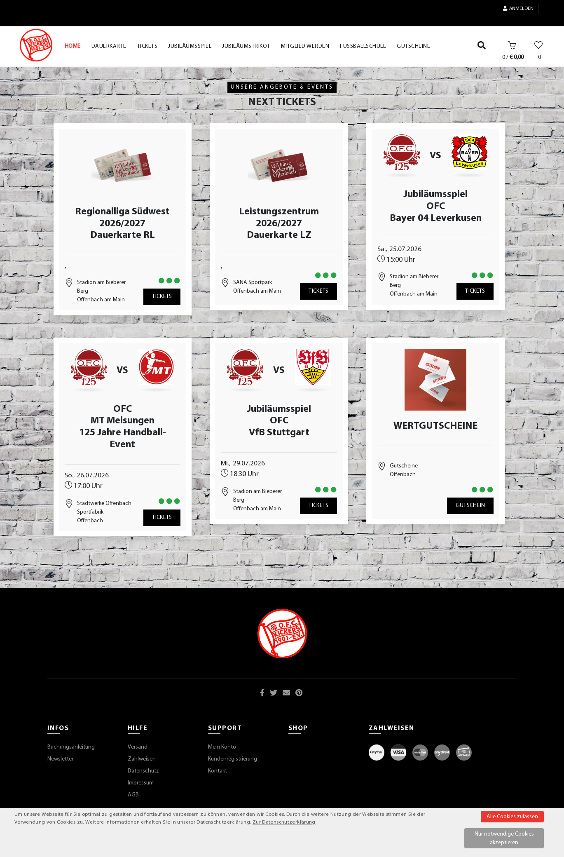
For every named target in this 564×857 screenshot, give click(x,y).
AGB (133, 795)
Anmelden (518, 8)
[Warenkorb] (512, 47)
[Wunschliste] (538, 47)
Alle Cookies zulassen (512, 817)
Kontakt (217, 771)
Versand (137, 747)
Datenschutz (143, 771)
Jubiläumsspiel (435, 195)
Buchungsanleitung (71, 747)
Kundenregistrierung (232, 759)
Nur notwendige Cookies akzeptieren (504, 838)
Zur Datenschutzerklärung (284, 822)
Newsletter (60, 759)
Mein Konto (222, 747)
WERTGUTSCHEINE (435, 426)
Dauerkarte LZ (279, 235)
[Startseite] (36, 45)
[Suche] (481, 47)
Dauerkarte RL (122, 235)
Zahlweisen (142, 759)
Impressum (141, 783)
